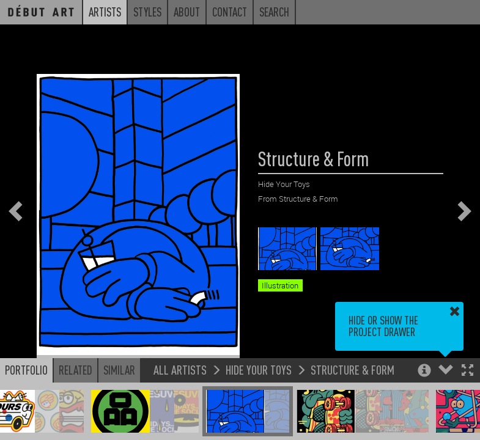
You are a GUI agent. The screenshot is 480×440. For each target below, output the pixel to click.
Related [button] (75, 370)
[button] (467, 371)
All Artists (180, 369)
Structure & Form (352, 369)
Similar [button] (119, 370)
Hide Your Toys (259, 369)
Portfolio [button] (26, 370)
